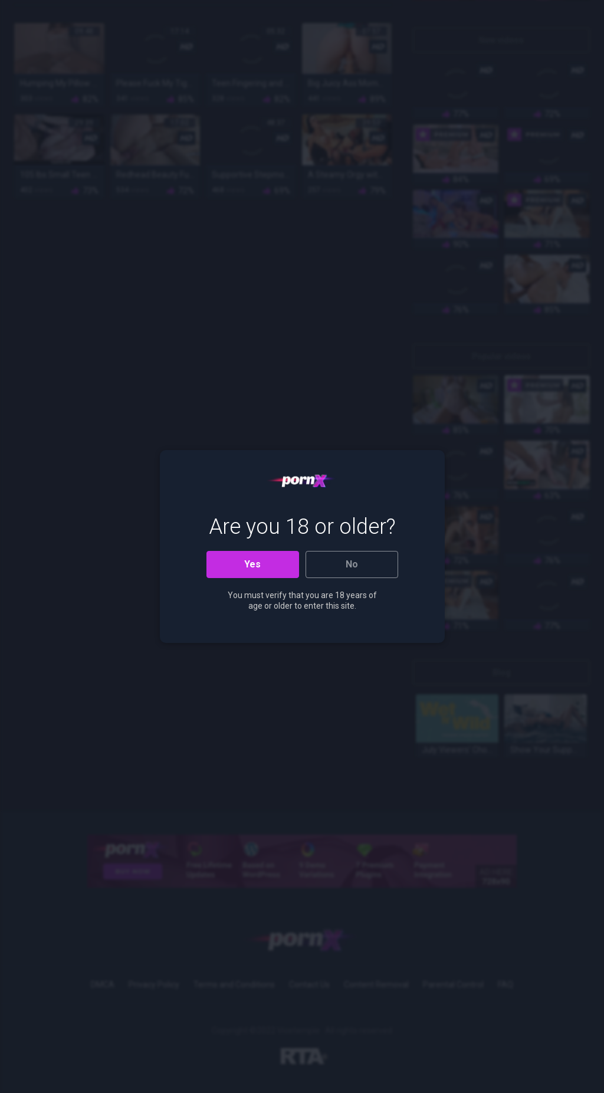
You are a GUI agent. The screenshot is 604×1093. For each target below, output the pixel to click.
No (352, 564)
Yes (252, 564)
